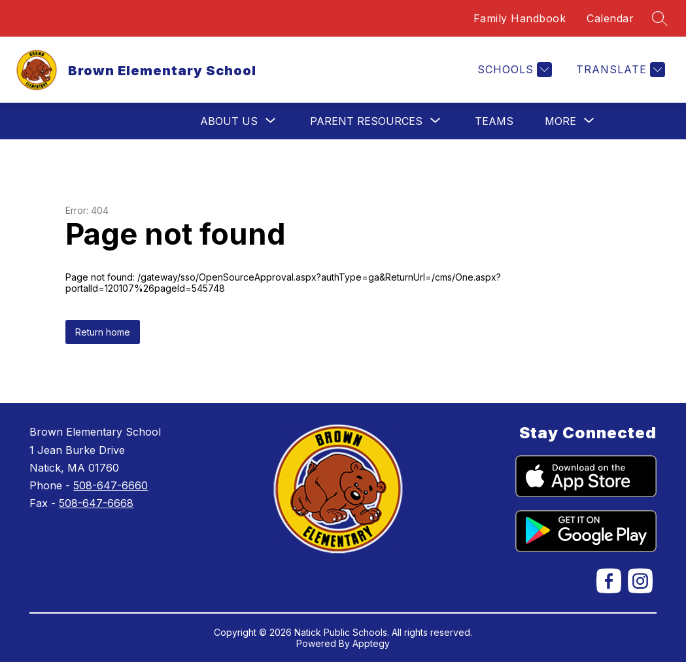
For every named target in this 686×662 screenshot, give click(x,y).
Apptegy (371, 643)
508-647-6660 (110, 485)
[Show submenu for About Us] (229, 121)
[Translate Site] (619, 69)
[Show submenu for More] (560, 121)
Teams (494, 121)
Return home (102, 332)
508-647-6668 (96, 503)
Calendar (610, 18)
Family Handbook (519, 18)
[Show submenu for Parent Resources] (366, 121)
